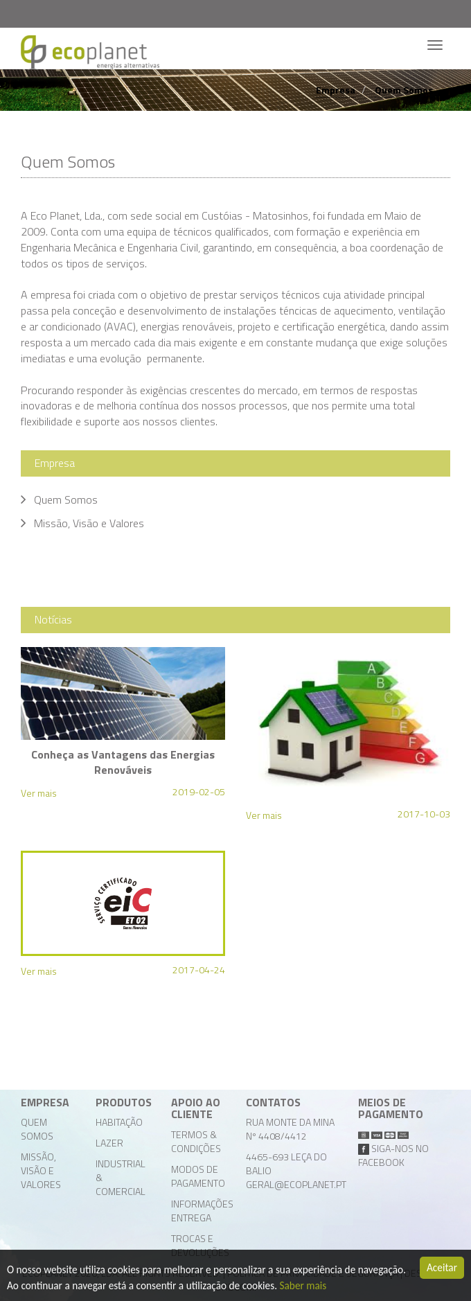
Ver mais (39, 793)
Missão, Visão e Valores (41, 1170)
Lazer (109, 1142)
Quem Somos (404, 89)
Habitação (119, 1122)
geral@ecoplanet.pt (296, 1184)
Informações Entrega (202, 1210)
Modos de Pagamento (198, 1176)
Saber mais (303, 1286)
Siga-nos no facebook (393, 1155)
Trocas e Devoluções (200, 1245)
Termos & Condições (196, 1141)
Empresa (335, 89)
